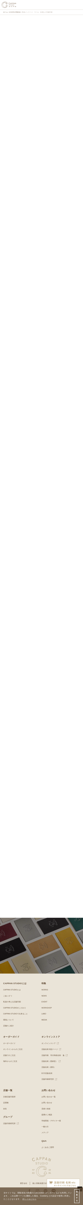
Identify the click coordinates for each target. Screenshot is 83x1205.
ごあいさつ (7, 996)
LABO (44, 1014)
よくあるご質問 (48, 1147)
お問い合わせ (47, 1103)
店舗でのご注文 (9, 1055)
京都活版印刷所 (9, 1097)
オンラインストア (49, 1043)
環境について (8, 1020)
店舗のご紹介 (8, 1026)
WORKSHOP (47, 1008)
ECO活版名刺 (47, 1073)
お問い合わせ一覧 (49, 1097)
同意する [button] (77, 1196)
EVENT (44, 1002)
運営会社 (23, 1183)
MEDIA (44, 1020)
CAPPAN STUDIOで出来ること (15, 1014)
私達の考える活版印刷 (12, 1002)
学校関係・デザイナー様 (51, 1121)
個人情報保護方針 (39, 1183)
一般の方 (45, 1127)
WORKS (45, 990)
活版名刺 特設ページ (50, 1049)
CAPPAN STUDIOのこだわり (14, 1008)
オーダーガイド (9, 1043)
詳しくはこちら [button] (29, 1199)
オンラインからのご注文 (13, 1049)
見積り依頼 (46, 1109)
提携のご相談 (47, 1115)
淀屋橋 (5, 1103)
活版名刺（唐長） (49, 1067)
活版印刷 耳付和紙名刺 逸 (53, 1055)
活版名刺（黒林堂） (49, 1061)
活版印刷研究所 (48, 1079)
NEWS (44, 996)
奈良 (5, 1109)
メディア (45, 1133)
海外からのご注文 (10, 1061)
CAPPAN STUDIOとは (12, 990)
